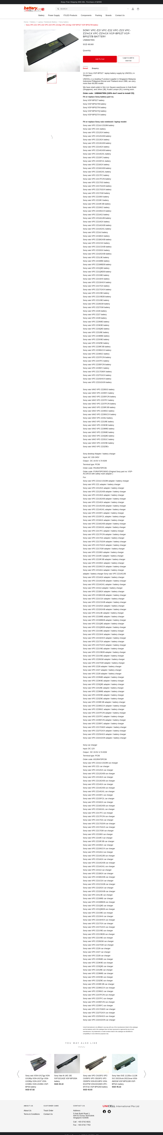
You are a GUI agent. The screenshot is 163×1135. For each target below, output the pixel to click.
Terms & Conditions (32, 1111)
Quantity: (87, 50)
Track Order (49, 1108)
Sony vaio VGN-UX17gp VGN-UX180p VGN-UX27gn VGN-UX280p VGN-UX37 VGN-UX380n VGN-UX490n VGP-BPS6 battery (38, 1078)
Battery (41, 15)
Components (86, 15)
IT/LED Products (70, 15)
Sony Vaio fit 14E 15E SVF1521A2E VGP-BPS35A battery (66, 1075)
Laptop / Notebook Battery (47, 22)
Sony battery (64, 22)
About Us (27, 1108)
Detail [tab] (85, 65)
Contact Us (120, 15)
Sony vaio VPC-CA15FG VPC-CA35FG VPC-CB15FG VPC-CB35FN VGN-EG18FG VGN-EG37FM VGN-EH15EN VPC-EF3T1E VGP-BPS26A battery (96, 1078)
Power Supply (54, 15)
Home (26, 22)
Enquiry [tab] (95, 65)
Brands (109, 15)
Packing (98, 15)
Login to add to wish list (125, 58)
